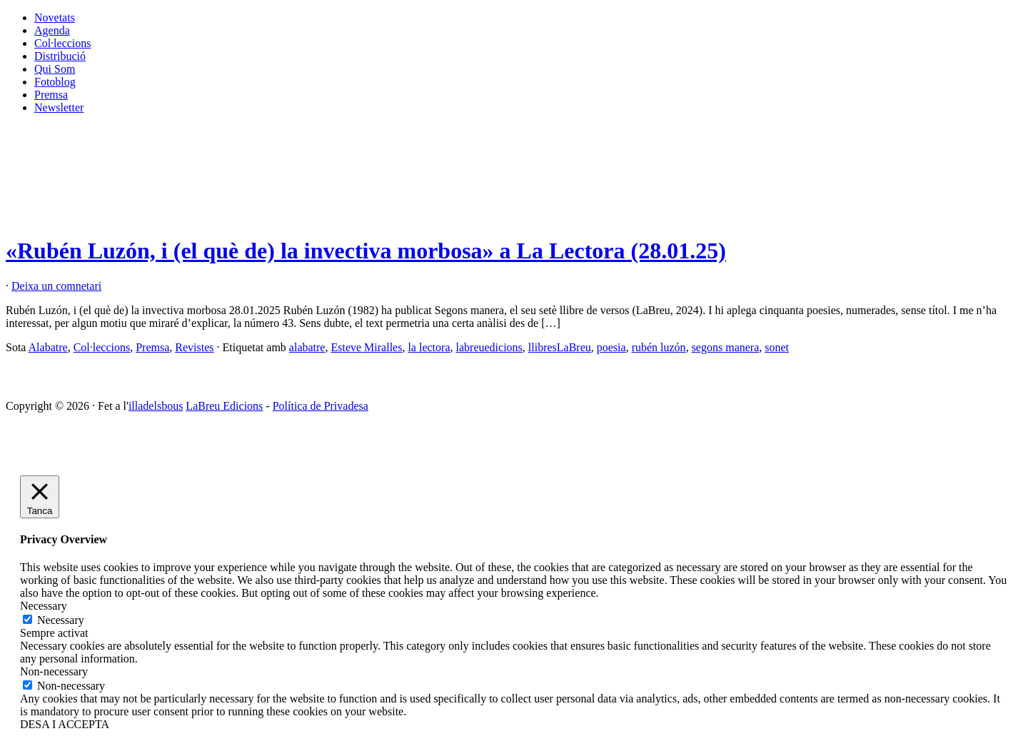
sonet (777, 347)
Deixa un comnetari (56, 286)
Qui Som (54, 69)
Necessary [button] (43, 606)
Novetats (54, 17)
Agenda (52, 30)
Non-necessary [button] (54, 671)
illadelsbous (155, 406)
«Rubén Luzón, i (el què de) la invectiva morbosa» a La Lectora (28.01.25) (366, 250)
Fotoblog (55, 82)
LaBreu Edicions (224, 406)
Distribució (60, 56)
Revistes (194, 347)
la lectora (429, 347)
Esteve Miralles (366, 347)
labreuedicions (489, 347)
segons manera (726, 347)
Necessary (60, 620)
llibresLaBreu (559, 347)
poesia (611, 347)
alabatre (307, 347)
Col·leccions (62, 43)
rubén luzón (659, 347)
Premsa (51, 95)
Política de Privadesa (320, 406)
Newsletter (59, 107)
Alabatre (48, 347)
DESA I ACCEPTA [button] (64, 724)
